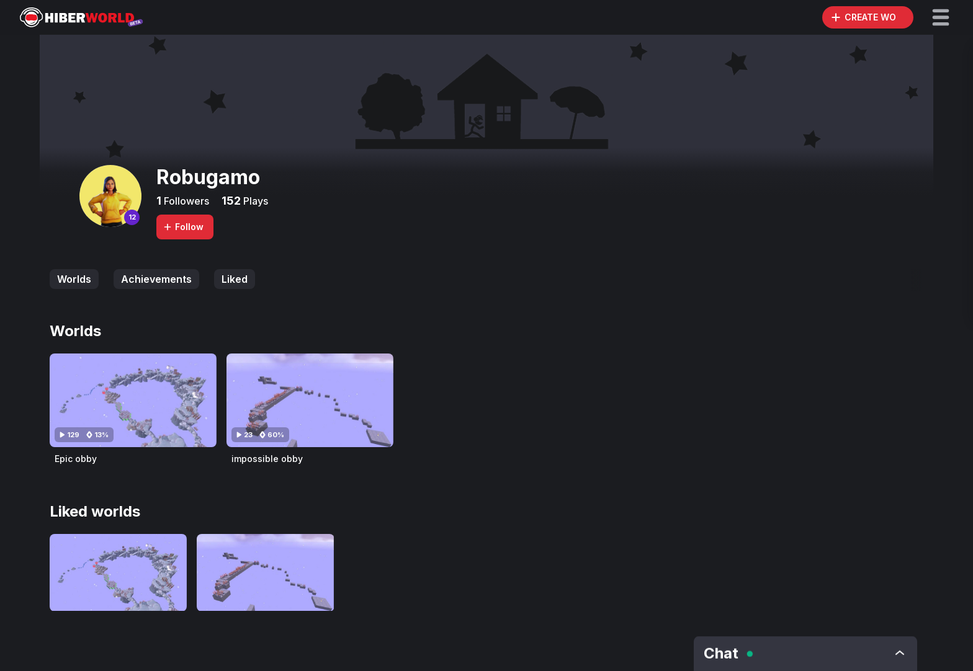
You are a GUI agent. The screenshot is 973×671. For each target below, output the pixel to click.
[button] (940, 17)
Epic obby (76, 458)
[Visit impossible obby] (309, 400)
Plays (254, 201)
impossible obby (267, 458)
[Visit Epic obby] (133, 400)
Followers (185, 201)
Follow (183, 226)
